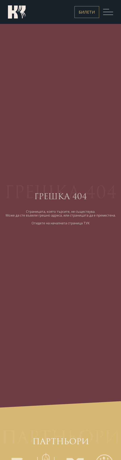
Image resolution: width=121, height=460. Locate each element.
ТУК (86, 223)
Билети (87, 12)
